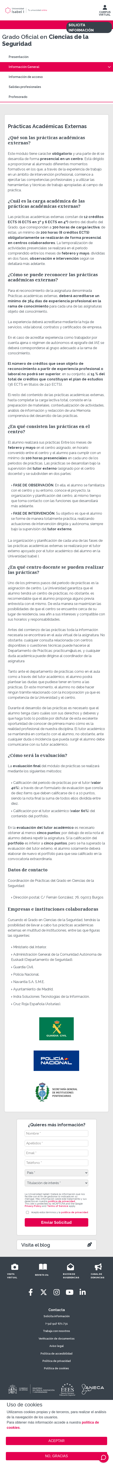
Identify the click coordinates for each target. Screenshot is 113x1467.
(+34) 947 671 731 (56, 1323)
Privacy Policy (33, 1206)
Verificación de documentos (57, 1338)
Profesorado (18, 97)
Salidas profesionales (25, 87)
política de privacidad (61, 1201)
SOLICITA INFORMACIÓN (81, 27)
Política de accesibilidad (56, 1353)
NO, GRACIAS (56, 1456)
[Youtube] (70, 1292)
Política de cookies (56, 1368)
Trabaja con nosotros (56, 1331)
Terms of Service (57, 1206)
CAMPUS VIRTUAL (105, 11)
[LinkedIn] (83, 1292)
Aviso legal (56, 1346)
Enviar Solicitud (56, 1222)
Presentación (18, 57)
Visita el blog (35, 1245)
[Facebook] (30, 1292)
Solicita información (57, 1316)
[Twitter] (43, 1292)
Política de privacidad (57, 1361)
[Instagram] (57, 1292)
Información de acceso (26, 77)
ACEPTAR (56, 1441)
